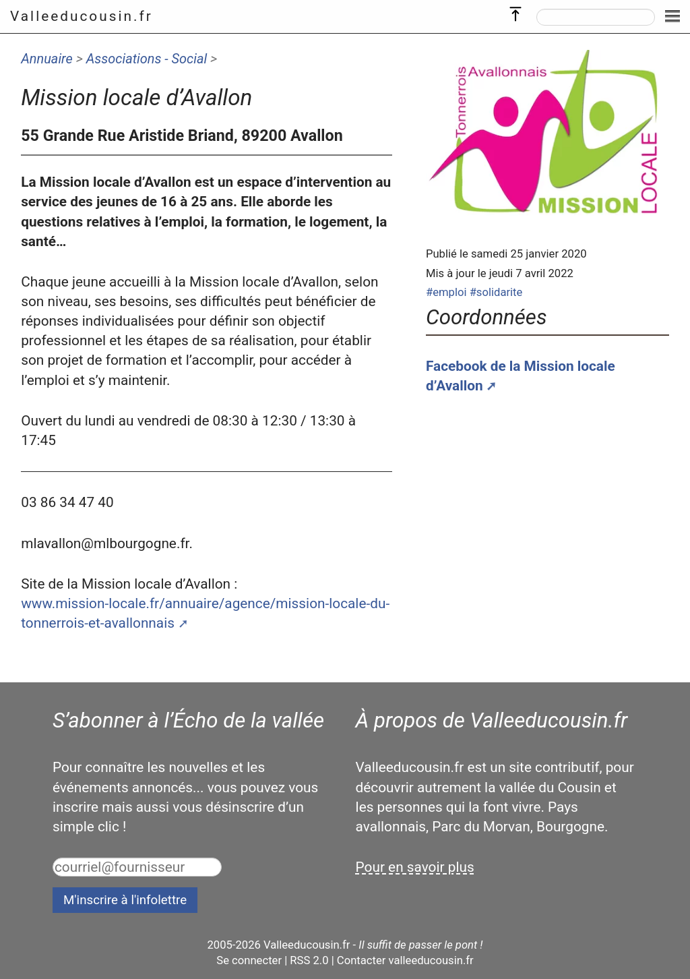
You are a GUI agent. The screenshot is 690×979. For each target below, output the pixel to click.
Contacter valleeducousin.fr (405, 960)
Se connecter (249, 960)
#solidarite (496, 292)
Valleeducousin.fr (81, 16)
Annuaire (47, 59)
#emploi (446, 292)
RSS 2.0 (309, 960)
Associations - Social (147, 59)
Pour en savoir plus (415, 867)
